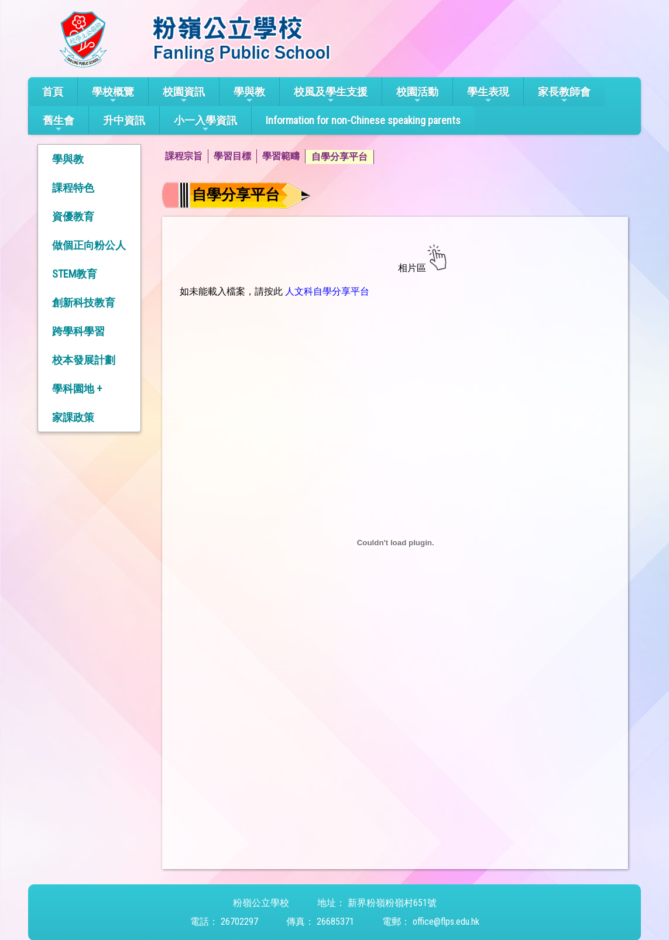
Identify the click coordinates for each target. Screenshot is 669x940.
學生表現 (488, 95)
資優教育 (73, 216)
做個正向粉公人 (89, 245)
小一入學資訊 (205, 124)
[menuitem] (186, 156)
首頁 (52, 92)
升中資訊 (124, 120)
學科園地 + (77, 388)
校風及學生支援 (331, 95)
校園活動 (417, 95)
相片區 (411, 268)
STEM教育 (74, 274)
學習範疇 (281, 156)
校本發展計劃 (83, 360)
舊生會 (58, 124)
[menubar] (267, 157)
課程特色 (73, 188)
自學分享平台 (339, 156)
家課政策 (73, 417)
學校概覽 (113, 95)
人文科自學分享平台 (326, 291)
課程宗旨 (184, 156)
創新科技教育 (83, 302)
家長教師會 (564, 95)
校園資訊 (184, 95)
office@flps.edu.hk (446, 921)
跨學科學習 (78, 331)
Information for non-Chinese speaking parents (363, 120)
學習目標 (232, 156)
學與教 (249, 95)
